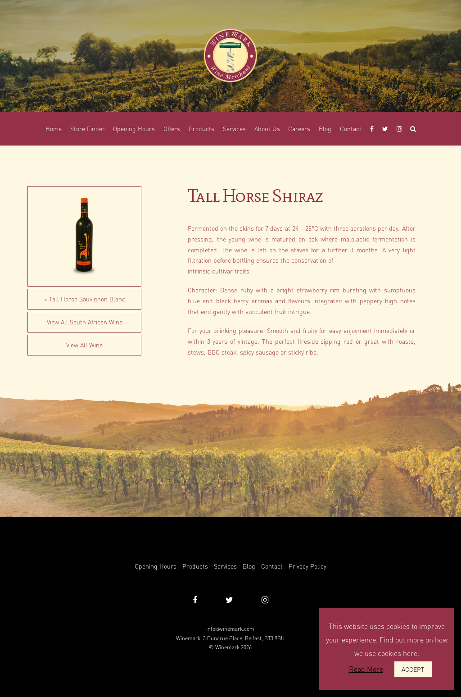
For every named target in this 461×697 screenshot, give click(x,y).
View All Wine (84, 345)
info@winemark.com (230, 628)
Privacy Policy (307, 566)
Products (195, 566)
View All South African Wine (84, 322)
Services (225, 566)
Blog (249, 566)
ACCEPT (413, 669)
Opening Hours (155, 566)
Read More (366, 669)
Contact (272, 566)
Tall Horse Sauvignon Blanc (87, 299)
